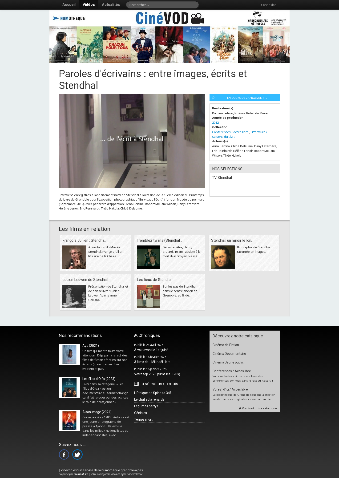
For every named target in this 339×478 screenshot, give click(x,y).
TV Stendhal (222, 177)
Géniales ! (141, 413)
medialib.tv (81, 474)
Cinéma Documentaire (229, 354)
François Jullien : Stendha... (84, 240)
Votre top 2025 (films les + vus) (157, 374)
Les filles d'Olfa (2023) (98, 379)
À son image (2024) (97, 412)
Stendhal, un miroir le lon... (232, 240)
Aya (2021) (90, 346)
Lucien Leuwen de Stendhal (85, 279)
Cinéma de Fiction (226, 345)
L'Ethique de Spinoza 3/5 (152, 393)
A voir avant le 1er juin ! (151, 350)
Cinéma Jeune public (228, 362)
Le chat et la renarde (149, 399)
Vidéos (89, 4)
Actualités (111, 4)
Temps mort (143, 419)
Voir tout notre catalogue (258, 408)
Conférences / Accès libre (230, 132)
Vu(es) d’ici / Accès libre (230, 389)
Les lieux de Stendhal (154, 279)
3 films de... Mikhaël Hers (152, 362)
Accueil (69, 4)
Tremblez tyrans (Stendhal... (159, 240)
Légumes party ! (146, 406)
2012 (215, 122)
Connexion (269, 5)
